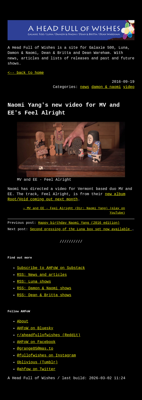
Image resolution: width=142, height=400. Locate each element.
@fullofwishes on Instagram (46, 355)
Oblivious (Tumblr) (37, 362)
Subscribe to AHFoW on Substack (51, 268)
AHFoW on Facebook (36, 342)
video (128, 87)
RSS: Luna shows (34, 281)
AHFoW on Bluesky (35, 328)
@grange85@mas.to (35, 348)
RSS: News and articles (42, 274)
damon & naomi (106, 87)
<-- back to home (26, 72)
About (22, 321)
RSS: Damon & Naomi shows (44, 288)
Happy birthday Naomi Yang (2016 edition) (79, 222)
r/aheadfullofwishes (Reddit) (48, 335)
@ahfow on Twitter (36, 369)
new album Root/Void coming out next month (66, 197)
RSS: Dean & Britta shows (44, 295)
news (84, 87)
